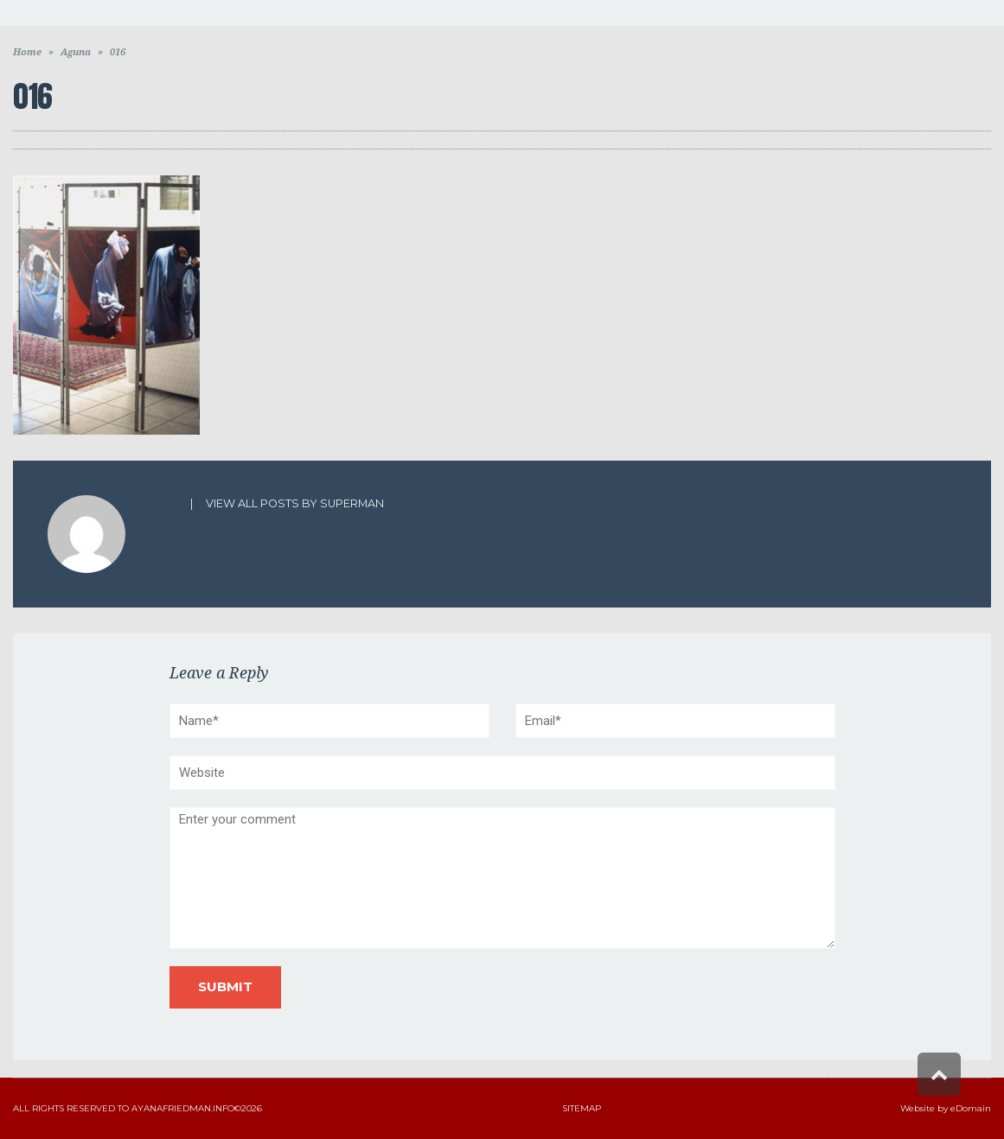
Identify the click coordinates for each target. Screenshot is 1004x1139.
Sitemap (581, 1108)
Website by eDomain (945, 1108)
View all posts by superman (295, 503)
